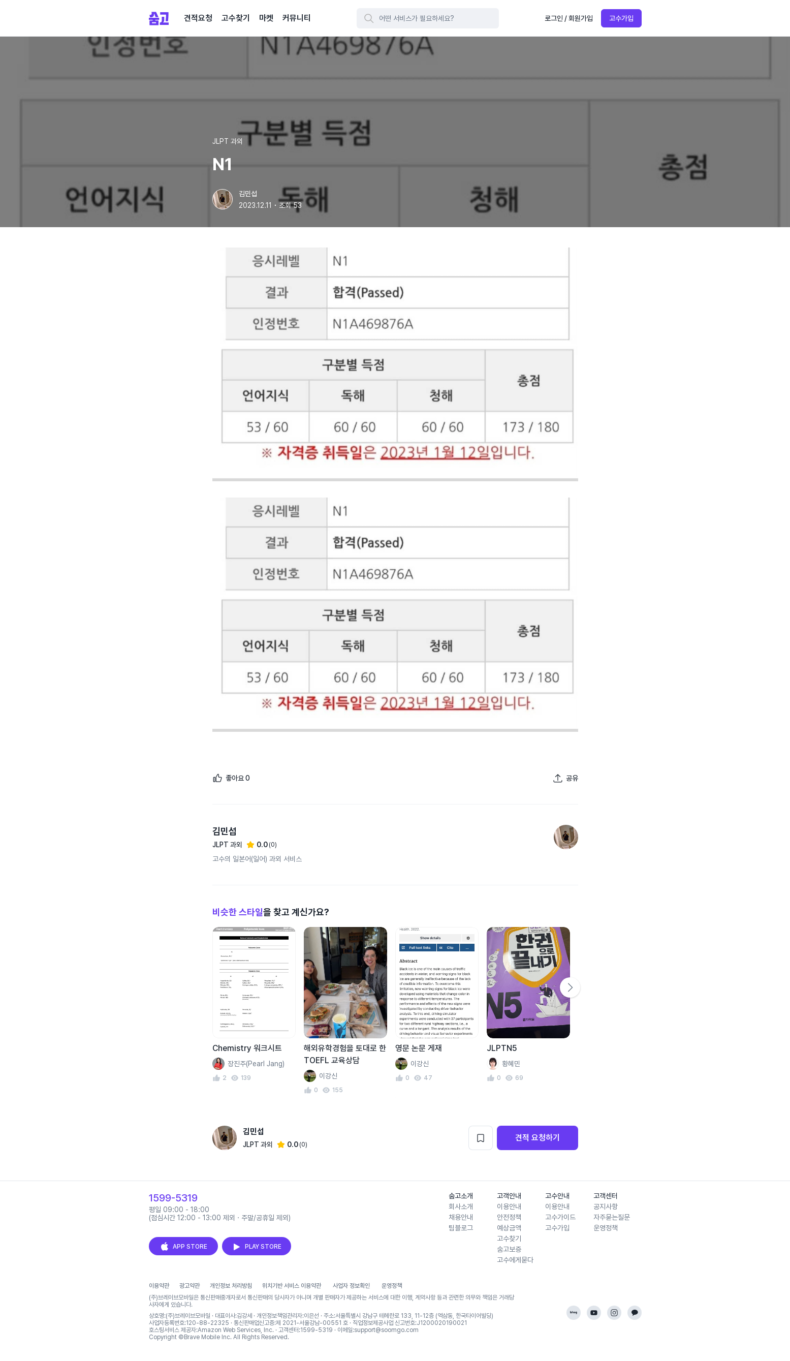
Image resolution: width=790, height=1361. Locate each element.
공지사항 (605, 1206)
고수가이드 (560, 1217)
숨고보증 (509, 1249)
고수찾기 (509, 1238)
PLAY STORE (256, 1247)
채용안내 (461, 1217)
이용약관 (159, 1285)
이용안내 (509, 1206)
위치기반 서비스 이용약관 (291, 1285)
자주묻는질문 (611, 1217)
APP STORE (183, 1247)
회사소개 (461, 1206)
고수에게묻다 (515, 1260)
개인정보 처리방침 (231, 1285)
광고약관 (189, 1285)
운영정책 (605, 1228)
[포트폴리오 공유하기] (565, 778)
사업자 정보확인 (351, 1285)
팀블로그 (461, 1228)
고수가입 (621, 18)
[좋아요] (231, 778)
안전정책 (509, 1217)
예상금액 (509, 1228)
